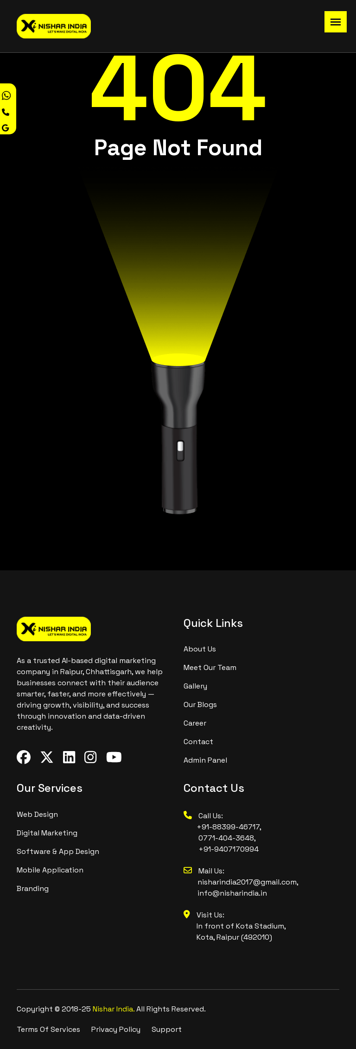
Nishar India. (114, 1009)
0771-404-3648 (226, 838)
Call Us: (203, 816)
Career (195, 723)
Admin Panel (205, 760)
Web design (37, 814)
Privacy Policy (115, 1029)
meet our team (210, 667)
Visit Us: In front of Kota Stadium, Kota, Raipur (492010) (235, 926)
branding (33, 888)
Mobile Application (50, 870)
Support (167, 1029)
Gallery (195, 686)
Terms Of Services (48, 1029)
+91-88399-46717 (222, 827)
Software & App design (58, 851)
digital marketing (47, 833)
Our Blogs (200, 704)
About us (200, 649)
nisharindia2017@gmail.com (247, 882)
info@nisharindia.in (232, 893)
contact (198, 741)
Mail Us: (204, 871)
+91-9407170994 (228, 849)
